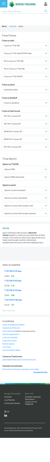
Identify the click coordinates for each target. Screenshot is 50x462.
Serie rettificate (8, 331)
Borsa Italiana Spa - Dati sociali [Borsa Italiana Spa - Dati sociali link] (14, 428)
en (8, 411)
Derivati (13, 26)
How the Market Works (11, 350)
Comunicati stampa (12, 403)
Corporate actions (9, 340)
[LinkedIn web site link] (5, 416)
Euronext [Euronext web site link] (8, 397)
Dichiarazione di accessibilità (23, 430)
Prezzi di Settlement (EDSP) (13, 325)
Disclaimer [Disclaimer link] (28, 428)
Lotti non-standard (9, 337)
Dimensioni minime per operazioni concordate (20, 369)
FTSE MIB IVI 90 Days (12, 290)
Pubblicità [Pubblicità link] (29, 404)
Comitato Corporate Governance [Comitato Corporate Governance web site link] (33, 398)
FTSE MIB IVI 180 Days (13, 300)
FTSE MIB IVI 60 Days (12, 281)
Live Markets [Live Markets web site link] (9, 400)
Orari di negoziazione (10, 334)
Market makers (8, 344)
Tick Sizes (6, 347)
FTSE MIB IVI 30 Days (12, 271)
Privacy (34, 428)
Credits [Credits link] (11, 430)
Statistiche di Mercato (11, 328)
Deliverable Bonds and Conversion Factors (19, 359)
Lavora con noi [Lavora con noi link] (31, 402)
